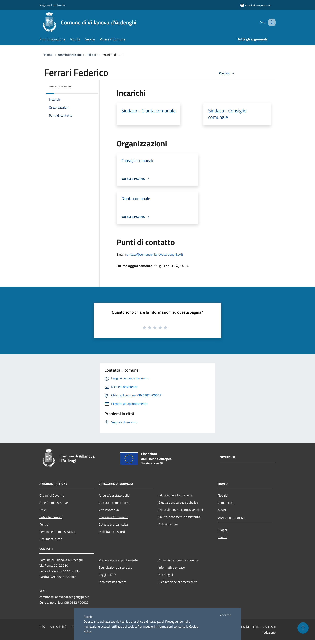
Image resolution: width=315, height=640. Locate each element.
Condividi (227, 73)
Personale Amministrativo (57, 531)
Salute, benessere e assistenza (179, 516)
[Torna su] (303, 628)
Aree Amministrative (53, 502)
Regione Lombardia (52, 5)
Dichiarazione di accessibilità (177, 581)
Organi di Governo (51, 495)
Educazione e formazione (175, 495)
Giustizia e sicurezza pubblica (178, 502)
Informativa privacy (171, 567)
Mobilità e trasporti (112, 531)
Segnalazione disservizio (115, 567)
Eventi (222, 537)
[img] (90, 85)
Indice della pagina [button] (60, 86)
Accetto (225, 615)
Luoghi (222, 529)
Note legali (165, 574)
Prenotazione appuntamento (118, 560)
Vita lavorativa (109, 509)
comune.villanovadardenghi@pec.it (64, 596)
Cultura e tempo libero (114, 502)
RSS (42, 626)
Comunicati (225, 502)
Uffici (42, 509)
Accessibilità (58, 626)
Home (48, 54)
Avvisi (222, 509)
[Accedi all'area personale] (255, 5)
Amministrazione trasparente (178, 560)
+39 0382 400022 (76, 602)
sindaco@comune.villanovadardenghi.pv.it (154, 254)
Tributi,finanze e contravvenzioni (180, 509)
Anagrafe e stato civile (114, 495)
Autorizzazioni (168, 524)
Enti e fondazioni (50, 517)
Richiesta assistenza (113, 581)
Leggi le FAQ (107, 574)
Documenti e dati (51, 538)
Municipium (254, 626)
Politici (91, 54)
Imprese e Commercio (113, 517)
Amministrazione (70, 54)
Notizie (222, 495)
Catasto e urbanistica (113, 524)
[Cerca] (271, 22)
